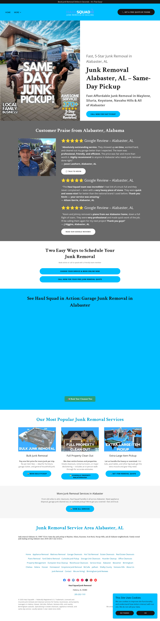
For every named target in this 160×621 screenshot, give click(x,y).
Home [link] (8, 12)
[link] (80, 12)
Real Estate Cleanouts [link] (125, 554)
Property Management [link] (36, 563)
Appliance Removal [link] (41, 554)
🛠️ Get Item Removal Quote (123, 474)
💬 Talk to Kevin (73, 171)
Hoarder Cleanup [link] (109, 558)
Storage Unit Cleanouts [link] (90, 558)
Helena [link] (37, 567)
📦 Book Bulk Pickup (37, 474)
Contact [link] (68, 571)
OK (145, 613)
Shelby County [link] (106, 567)
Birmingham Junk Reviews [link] (97, 571)
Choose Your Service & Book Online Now (80, 271)
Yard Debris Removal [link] (51, 558)
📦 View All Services (80, 509)
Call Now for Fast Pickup (103, 114)
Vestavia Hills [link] (119, 567)
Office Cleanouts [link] (125, 558)
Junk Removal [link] (57, 571)
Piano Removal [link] (34, 558)
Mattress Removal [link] (57, 554)
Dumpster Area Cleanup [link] (58, 563)
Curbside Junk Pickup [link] (70, 558)
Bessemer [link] (117, 563)
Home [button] (28, 554)
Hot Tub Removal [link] (91, 554)
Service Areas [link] (95, 563)
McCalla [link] (87, 567)
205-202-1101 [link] (80, 594)
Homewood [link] (55, 567)
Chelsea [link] (29, 567)
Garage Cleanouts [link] (74, 554)
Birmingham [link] (128, 563)
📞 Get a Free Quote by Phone (136, 12)
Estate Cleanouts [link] (107, 554)
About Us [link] (130, 567)
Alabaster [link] (107, 563)
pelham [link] (95, 567)
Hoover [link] (45, 567)
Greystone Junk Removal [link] (71, 567)
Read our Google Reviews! (78, 232)
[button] (17, 12)
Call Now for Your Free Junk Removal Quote (80, 279)
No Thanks (124, 613)
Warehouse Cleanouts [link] (79, 563)
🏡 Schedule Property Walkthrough (80, 476)
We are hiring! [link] (79, 571)
